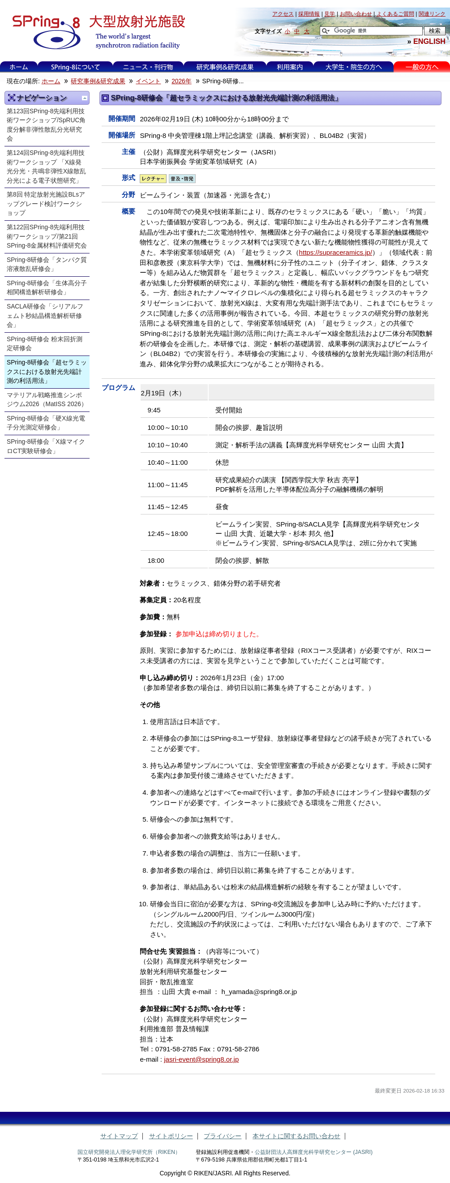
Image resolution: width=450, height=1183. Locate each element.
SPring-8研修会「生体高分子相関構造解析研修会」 (47, 288)
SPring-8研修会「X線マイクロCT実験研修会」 (46, 446)
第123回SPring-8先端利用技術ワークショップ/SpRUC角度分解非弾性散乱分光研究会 (46, 125)
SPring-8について (75, 67)
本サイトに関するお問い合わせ (296, 1136)
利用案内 (289, 67)
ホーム (19, 67)
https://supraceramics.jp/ (336, 252)
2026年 (181, 81)
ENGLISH (429, 41)
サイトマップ (119, 1136)
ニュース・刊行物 (148, 67)
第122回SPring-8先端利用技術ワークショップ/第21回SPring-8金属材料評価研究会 (47, 236)
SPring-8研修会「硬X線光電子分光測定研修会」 (46, 423)
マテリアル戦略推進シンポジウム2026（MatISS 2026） (47, 400)
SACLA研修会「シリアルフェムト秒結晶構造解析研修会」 (45, 315)
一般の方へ (422, 67)
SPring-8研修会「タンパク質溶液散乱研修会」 (47, 265)
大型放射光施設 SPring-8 (95, 32)
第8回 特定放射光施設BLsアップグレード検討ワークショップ (46, 203)
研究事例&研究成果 (225, 67)
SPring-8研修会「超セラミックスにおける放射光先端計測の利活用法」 (47, 371)
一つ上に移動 (84, 98)
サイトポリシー (171, 1136)
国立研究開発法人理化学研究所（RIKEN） (128, 1152)
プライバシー (222, 1136)
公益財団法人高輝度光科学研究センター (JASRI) (314, 1152)
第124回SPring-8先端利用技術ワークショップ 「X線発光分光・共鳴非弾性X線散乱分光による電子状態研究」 (46, 167)
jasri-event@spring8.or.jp (201, 1059)
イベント (148, 81)
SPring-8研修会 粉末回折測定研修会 (44, 344)
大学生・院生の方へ (354, 67)
